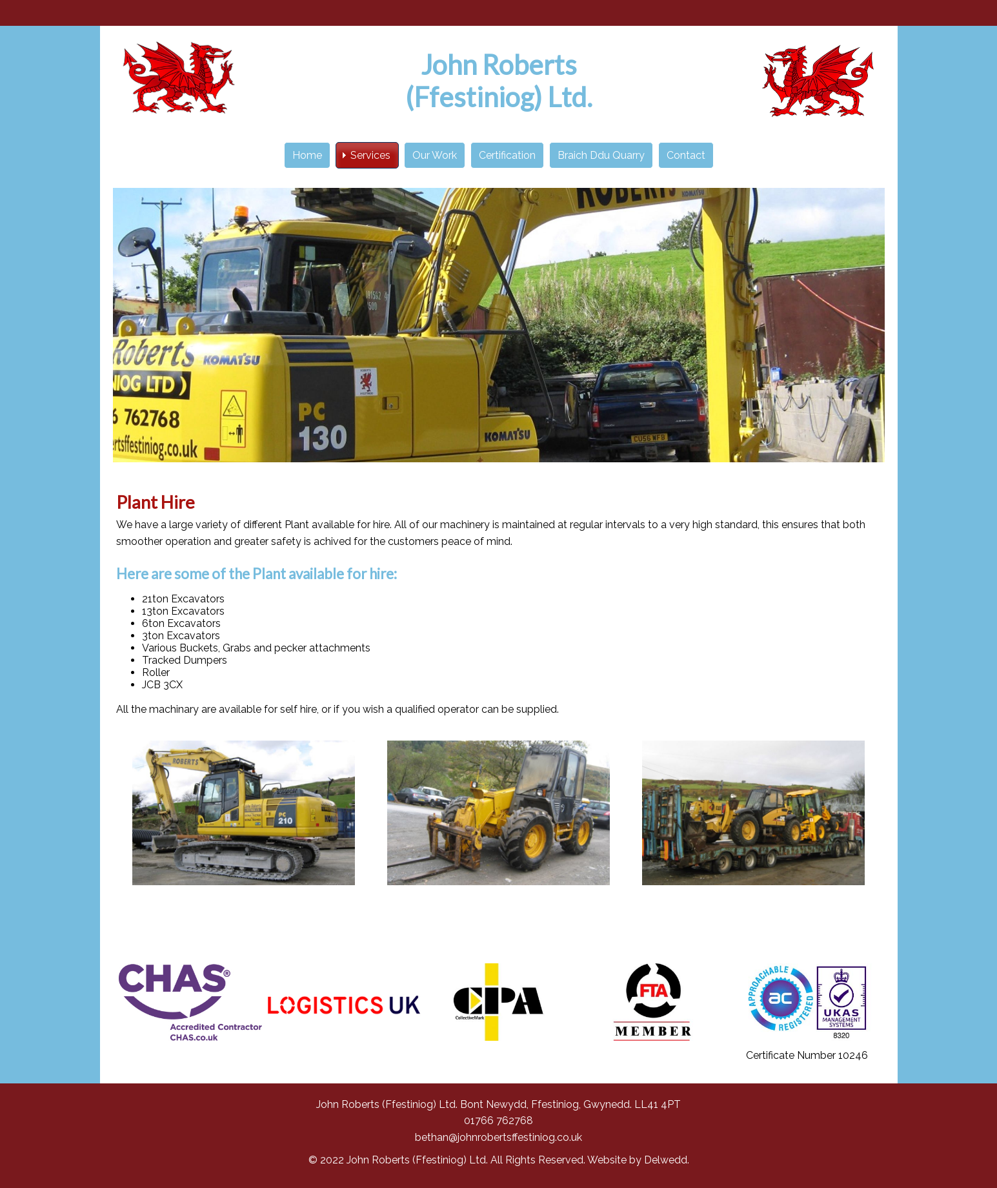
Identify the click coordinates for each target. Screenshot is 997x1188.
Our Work (434, 155)
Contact (686, 155)
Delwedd (665, 1160)
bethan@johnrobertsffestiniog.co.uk (498, 1137)
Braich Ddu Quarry (601, 155)
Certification (507, 155)
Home (307, 155)
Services (370, 155)
